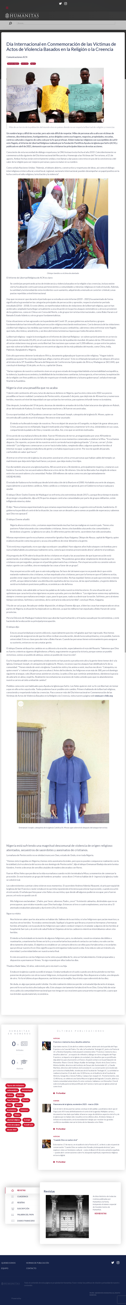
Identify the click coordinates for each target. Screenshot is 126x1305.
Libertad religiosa (13, 63)
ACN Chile (24, 63)
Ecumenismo (11, 1110)
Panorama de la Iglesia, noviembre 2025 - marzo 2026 (75, 1104)
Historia (19, 1105)
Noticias (56, 1038)
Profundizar (61, 1093)
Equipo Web (26, 1298)
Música (17, 1115)
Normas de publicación (37, 1263)
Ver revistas (100, 1213)
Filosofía (26, 1100)
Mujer (9, 1105)
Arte (8, 1115)
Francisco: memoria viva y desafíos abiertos (71, 1042)
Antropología (27, 1090)
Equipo (4, 1268)
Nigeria (33, 63)
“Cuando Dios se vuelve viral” (65, 1140)
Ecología (27, 1120)
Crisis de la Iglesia (13, 1125)
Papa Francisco (12, 1100)
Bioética (20, 1095)
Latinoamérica (12, 1090)
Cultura (10, 1095)
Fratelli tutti (28, 1125)
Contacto (31, 1268)
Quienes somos (8, 1263)
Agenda (56, 1101)
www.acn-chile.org (104, 695)
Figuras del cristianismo (15, 1085)
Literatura (24, 1110)
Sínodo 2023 (11, 1130)
